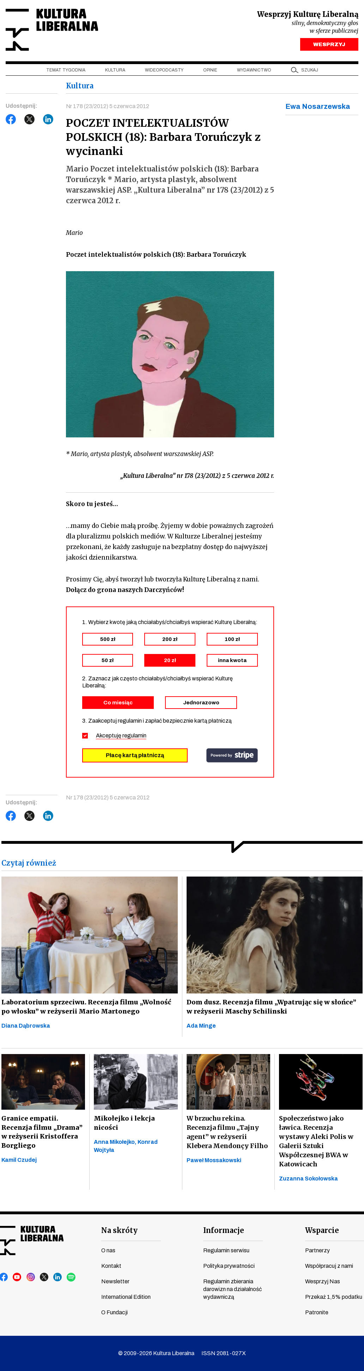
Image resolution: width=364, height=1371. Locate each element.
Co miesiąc (118, 703)
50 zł (108, 661)
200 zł (169, 640)
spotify (70, 1277)
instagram (30, 1277)
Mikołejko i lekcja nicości (124, 1123)
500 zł (107, 640)
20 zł (170, 661)
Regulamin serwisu (226, 1250)
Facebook (11, 120)
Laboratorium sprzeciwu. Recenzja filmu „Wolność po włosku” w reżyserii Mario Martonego (87, 1007)
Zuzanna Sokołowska (308, 1179)
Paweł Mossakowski (214, 1161)
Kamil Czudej (19, 1161)
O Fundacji (114, 1312)
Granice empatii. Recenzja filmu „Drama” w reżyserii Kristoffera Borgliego (40, 1133)
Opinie (210, 70)
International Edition (126, 1297)
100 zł (232, 640)
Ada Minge (201, 1026)
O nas (108, 1250)
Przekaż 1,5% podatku (333, 1297)
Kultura (115, 70)
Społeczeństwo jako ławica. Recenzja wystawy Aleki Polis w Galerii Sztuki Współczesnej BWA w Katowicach (316, 1142)
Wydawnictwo (254, 70)
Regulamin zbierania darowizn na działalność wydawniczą (232, 1289)
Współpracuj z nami (329, 1266)
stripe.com (232, 756)
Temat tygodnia (65, 70)
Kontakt (111, 1266)
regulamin (134, 736)
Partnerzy (317, 1250)
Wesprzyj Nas (322, 1281)
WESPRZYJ (329, 45)
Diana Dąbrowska (25, 1026)
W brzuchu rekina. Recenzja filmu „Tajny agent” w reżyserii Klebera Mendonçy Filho (227, 1133)
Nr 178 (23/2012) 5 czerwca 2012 (108, 107)
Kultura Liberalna (52, 30)
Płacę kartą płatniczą (135, 756)
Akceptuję (121, 736)
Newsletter (115, 1281)
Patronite (316, 1312)
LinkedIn (48, 120)
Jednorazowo (201, 703)
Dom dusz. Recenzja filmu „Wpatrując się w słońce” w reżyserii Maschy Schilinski (272, 1007)
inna (232, 661)
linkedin (57, 1277)
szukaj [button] (309, 70)
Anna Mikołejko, (116, 1143)
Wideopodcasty (164, 70)
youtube (17, 1277)
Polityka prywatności (229, 1266)
